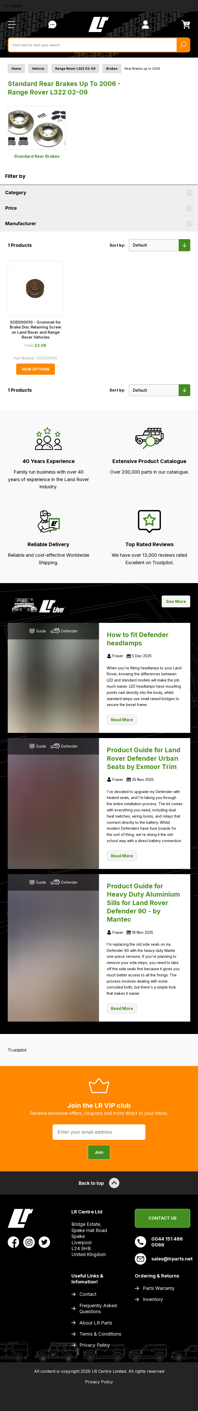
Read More (122, 719)
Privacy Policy (94, 1345)
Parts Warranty (159, 1288)
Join (99, 1152)
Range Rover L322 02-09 (75, 68)
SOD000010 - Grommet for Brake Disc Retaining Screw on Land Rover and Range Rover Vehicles (35, 330)
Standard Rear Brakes (37, 132)
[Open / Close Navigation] (12, 24)
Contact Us (162, 1218)
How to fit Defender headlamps (138, 639)
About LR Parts (95, 1323)
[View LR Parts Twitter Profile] (44, 1241)
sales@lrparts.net (162, 1259)
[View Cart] (186, 24)
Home (16, 68)
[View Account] (145, 24)
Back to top (99, 1183)
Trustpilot (13, 5)
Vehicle (38, 68)
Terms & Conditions (100, 1334)
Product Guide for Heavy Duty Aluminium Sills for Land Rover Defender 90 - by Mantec (143, 902)
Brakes (112, 68)
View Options (36, 369)
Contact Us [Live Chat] (52, 24)
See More (176, 601)
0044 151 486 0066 (159, 1242)
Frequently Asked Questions (98, 1308)
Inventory (153, 1299)
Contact (87, 1294)
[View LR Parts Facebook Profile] (13, 1241)
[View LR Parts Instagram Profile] (29, 1241)
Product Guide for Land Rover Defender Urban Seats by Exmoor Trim (143, 758)
